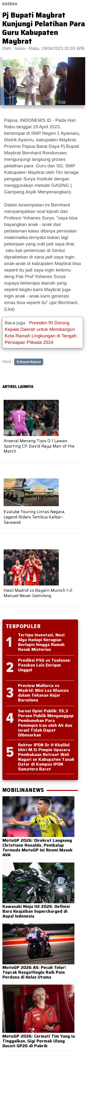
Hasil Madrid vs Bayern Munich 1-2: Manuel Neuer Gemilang (38, 593)
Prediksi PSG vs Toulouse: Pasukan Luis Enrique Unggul (44, 665)
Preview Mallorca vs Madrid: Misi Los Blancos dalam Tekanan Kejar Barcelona (43, 692)
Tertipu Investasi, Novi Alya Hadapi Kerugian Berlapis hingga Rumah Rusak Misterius (41, 642)
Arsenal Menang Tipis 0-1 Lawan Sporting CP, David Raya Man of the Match (39, 446)
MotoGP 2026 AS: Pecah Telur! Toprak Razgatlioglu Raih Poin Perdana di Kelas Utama (34, 972)
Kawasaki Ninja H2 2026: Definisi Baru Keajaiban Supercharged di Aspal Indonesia (36, 911)
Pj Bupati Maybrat (29, 362)
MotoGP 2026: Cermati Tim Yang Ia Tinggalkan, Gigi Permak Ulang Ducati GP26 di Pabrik (38, 1041)
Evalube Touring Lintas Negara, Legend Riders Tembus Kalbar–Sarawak (34, 516)
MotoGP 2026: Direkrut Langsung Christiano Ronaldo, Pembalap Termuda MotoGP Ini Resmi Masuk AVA (37, 847)
